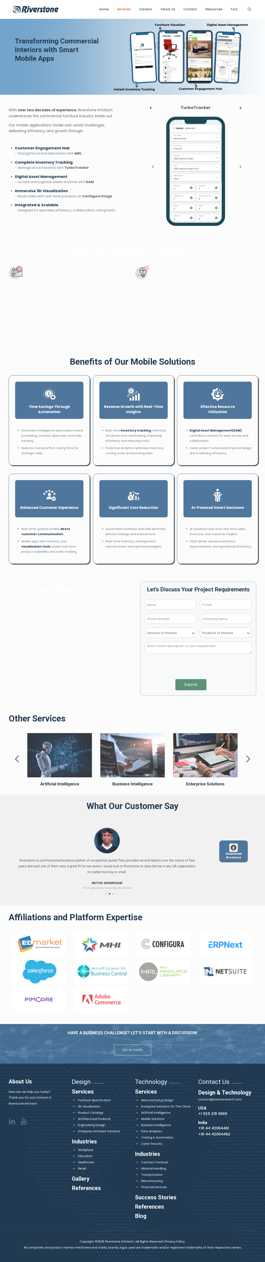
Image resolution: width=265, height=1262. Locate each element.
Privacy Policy (175, 1241)
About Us (20, 1081)
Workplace (85, 1150)
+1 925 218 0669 (212, 1113)
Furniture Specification (94, 1100)
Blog (140, 1216)
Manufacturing (152, 1181)
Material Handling (153, 1168)
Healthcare (86, 1162)
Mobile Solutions (152, 1119)
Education (85, 1156)
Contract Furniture (154, 1162)
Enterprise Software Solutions (99, 1131)
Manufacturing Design (157, 1100)
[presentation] (198, 667)
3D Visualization (89, 1106)
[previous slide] (17, 758)
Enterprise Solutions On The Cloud (165, 1106)
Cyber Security (152, 1144)
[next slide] (248, 758)
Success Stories (155, 1197)
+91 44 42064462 (214, 1134)
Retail (82, 1168)
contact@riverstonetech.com (220, 1099)
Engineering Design (91, 1125)
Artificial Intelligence (155, 1113)
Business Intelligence (156, 1125)
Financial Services (154, 1187)
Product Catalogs (90, 1113)
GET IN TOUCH (133, 1050)
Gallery (80, 1179)
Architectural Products (94, 1119)
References (86, 1188)
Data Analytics (151, 1131)
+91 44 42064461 (213, 1128)
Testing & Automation (157, 1137)
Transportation (152, 1175)
